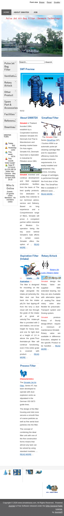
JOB (35, 12)
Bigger (42, 2)
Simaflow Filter (49, 117)
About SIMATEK (21, 12)
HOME (6, 12)
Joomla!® (59, 512)
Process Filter (28, 365)
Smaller (57, 2)
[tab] (16, 61)
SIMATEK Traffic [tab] (7, 136)
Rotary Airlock (49, 255)
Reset (49, 2)
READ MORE (47, 194)
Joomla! (12, 506)
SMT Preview (27, 69)
